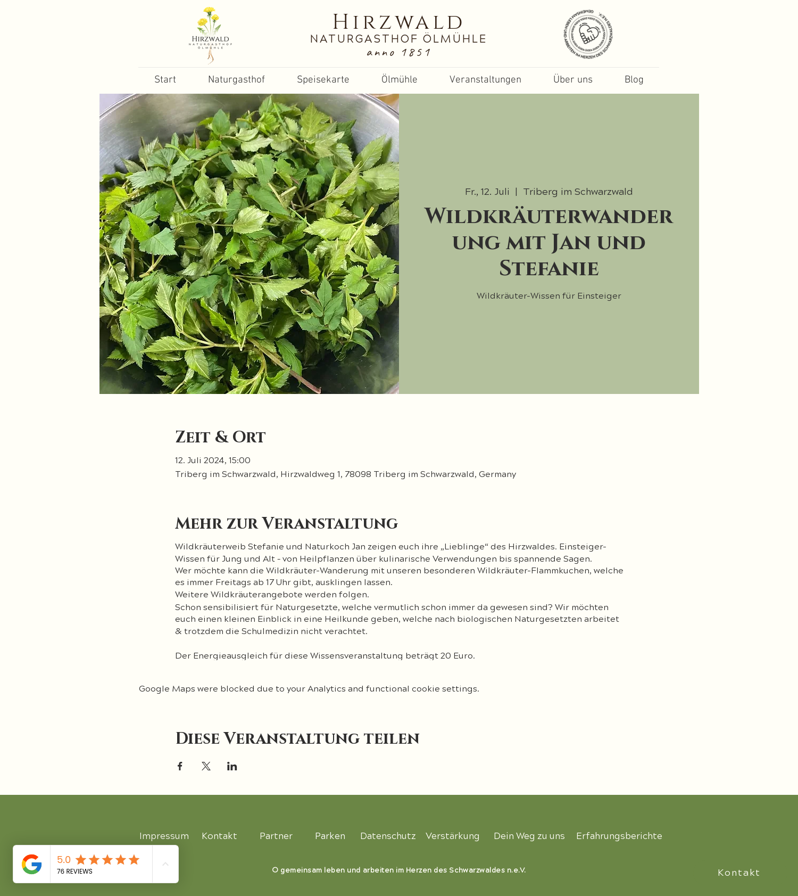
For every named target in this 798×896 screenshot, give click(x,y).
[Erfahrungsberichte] (619, 836)
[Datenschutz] (388, 836)
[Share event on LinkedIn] (232, 766)
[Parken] (331, 836)
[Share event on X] (206, 766)
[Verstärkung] (452, 836)
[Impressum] (164, 836)
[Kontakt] (740, 872)
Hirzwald (399, 22)
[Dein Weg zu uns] (529, 836)
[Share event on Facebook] (180, 766)
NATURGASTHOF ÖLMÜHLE (398, 39)
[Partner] (276, 836)
